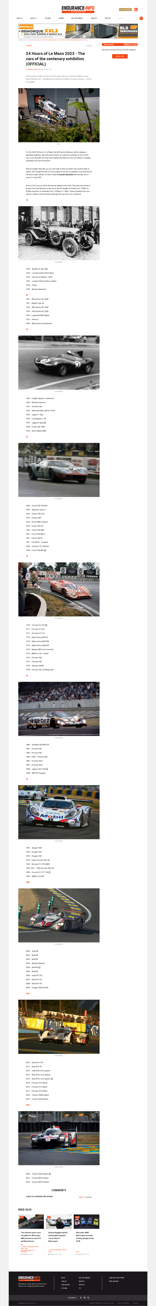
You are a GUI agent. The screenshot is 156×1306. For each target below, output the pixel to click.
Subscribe (125, 9)
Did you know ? (77, 18)
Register (89, 1197)
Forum (62, 18)
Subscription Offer (116, 1278)
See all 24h (120, 56)
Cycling (50, 18)
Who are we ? (114, 1281)
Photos (105, 18)
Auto (23, 18)
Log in (81, 1197)
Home (20, 40)
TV (80, 1288)
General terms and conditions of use (101, 1303)
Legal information (123, 1303)
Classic (36, 18)
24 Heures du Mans (33, 40)
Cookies (135, 1303)
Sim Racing (65, 1285)
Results (93, 18)
